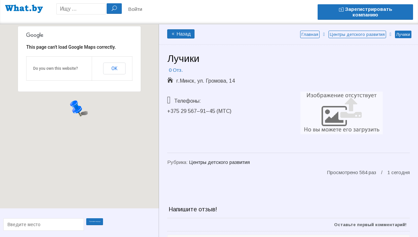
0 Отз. (176, 70)
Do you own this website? (55, 68)
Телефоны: (187, 101)
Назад (181, 34)
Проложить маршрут (98, 224)
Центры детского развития (357, 34)
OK (114, 68)
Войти (135, 9)
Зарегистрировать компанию (365, 11)
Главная (309, 34)
